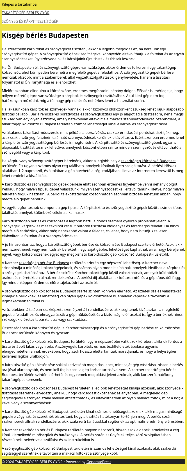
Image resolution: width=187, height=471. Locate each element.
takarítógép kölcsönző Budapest (148, 160)
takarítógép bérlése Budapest (44, 262)
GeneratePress (99, 461)
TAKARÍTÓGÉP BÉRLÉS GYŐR (25, 12)
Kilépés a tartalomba (19, 4)
